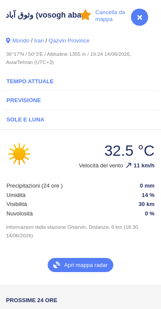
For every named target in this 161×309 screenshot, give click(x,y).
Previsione (23, 100)
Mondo (20, 40)
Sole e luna (25, 119)
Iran (39, 40)
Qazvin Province (69, 40)
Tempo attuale (30, 81)
